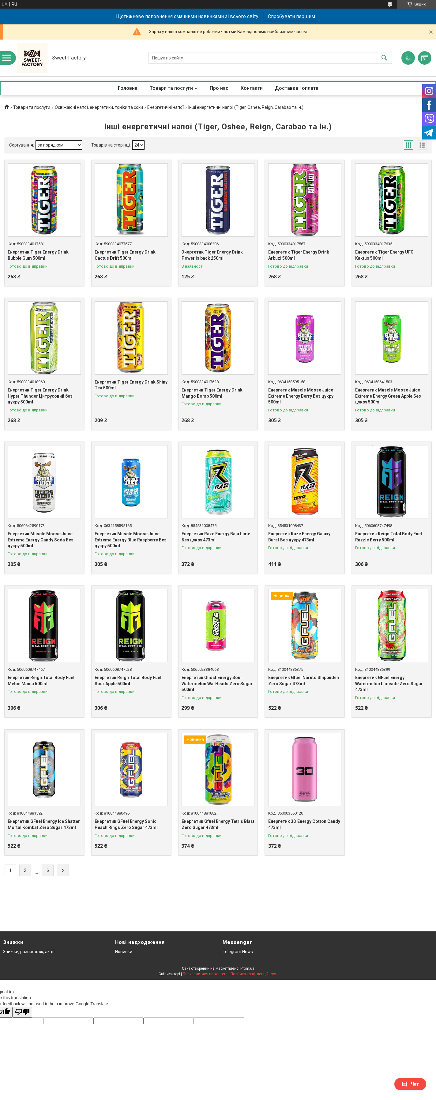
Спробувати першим (291, 16)
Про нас (219, 88)
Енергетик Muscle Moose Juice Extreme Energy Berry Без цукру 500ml (300, 396)
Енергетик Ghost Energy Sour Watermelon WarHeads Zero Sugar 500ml (217, 683)
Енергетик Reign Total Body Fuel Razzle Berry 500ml (388, 536)
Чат (410, 1084)
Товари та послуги (171, 88)
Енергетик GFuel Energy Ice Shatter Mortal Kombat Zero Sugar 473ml (44, 824)
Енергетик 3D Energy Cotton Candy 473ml (304, 824)
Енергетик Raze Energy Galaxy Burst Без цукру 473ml (299, 536)
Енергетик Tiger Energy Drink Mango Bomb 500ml (212, 393)
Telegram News (238, 951)
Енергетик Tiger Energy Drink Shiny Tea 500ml (131, 385)
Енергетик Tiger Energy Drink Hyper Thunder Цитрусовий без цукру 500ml (40, 396)
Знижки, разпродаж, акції (29, 951)
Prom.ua (247, 968)
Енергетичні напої (165, 107)
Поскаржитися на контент (205, 974)
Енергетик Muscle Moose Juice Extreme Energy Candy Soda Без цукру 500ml (40, 539)
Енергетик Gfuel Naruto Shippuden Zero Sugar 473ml (303, 680)
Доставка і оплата (296, 88)
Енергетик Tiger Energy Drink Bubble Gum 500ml (38, 255)
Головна (127, 88)
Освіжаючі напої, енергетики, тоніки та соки (99, 107)
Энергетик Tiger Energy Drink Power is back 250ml (212, 255)
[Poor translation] (22, 1012)
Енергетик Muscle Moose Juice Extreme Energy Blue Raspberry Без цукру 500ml (131, 539)
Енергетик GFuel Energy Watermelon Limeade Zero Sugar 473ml (389, 683)
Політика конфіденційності (254, 974)
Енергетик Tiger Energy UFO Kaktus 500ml (384, 255)
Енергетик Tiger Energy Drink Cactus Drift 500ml (125, 255)
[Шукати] (384, 58)
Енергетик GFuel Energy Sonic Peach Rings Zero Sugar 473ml (126, 824)
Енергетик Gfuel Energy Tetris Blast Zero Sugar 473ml (218, 824)
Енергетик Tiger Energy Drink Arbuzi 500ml (298, 255)
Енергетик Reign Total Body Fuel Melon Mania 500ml (41, 680)
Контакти (252, 88)
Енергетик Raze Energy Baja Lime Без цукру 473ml (216, 536)
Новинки (123, 951)
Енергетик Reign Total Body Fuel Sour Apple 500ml (128, 680)
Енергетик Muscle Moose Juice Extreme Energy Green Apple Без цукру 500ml (388, 396)
